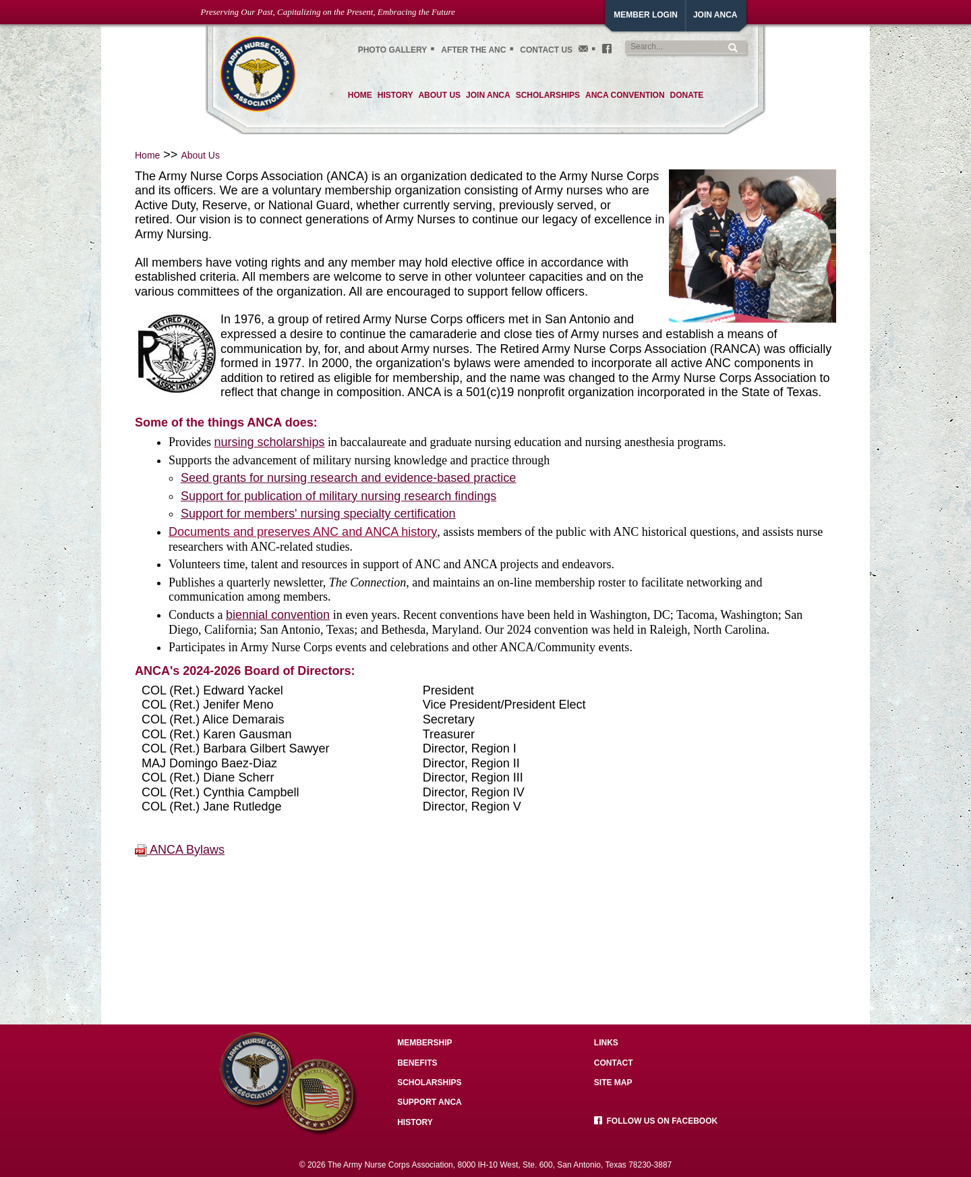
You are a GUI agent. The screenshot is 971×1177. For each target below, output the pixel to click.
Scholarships (429, 1082)
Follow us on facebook (655, 1121)
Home (147, 155)
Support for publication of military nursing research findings (338, 496)
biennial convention (278, 615)
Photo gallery (393, 50)
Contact (613, 1063)
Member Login (646, 15)
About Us (200, 155)
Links (606, 1042)
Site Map (613, 1082)
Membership (424, 1042)
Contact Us (546, 50)
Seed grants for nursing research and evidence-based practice (348, 478)
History (415, 1122)
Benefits (417, 1063)
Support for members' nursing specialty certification (318, 513)
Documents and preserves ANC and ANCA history (303, 532)
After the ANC (473, 50)
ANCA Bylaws (180, 849)
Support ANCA (429, 1102)
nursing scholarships (269, 442)
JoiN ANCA (715, 15)
